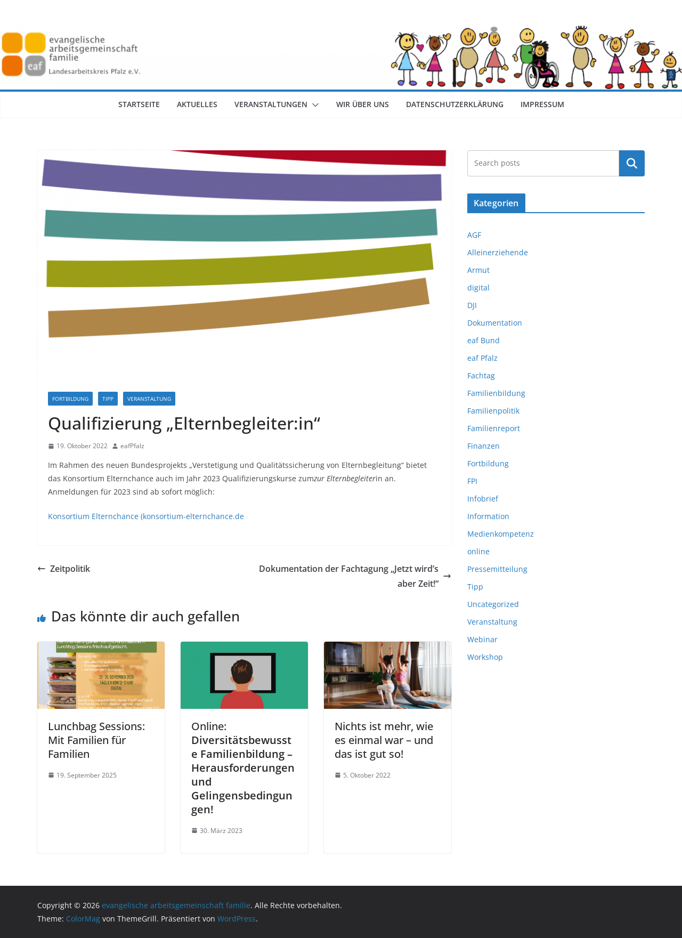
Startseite (139, 104)
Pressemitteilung (497, 569)
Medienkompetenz (500, 534)
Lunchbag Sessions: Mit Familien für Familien (96, 740)
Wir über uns (362, 104)
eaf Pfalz (482, 358)
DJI (472, 305)
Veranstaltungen (270, 104)
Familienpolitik (493, 411)
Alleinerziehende (497, 252)
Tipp (107, 398)
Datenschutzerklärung (455, 104)
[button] (313, 105)
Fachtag (481, 375)
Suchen (632, 163)
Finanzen (483, 446)
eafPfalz (132, 445)
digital (478, 287)
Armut (478, 270)
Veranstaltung (149, 398)
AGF (474, 235)
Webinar (482, 639)
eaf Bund (483, 340)
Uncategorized (493, 604)
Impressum (542, 104)
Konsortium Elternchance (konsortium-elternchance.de (146, 516)
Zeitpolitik (63, 569)
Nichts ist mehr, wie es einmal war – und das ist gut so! (384, 740)
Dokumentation (494, 323)
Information (488, 516)
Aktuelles (197, 104)
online (478, 551)
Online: (243, 767)
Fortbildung (70, 398)
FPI (472, 481)
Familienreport (493, 428)
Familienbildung (496, 393)
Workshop (485, 657)
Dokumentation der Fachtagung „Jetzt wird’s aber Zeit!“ (355, 576)
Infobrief (482, 499)
